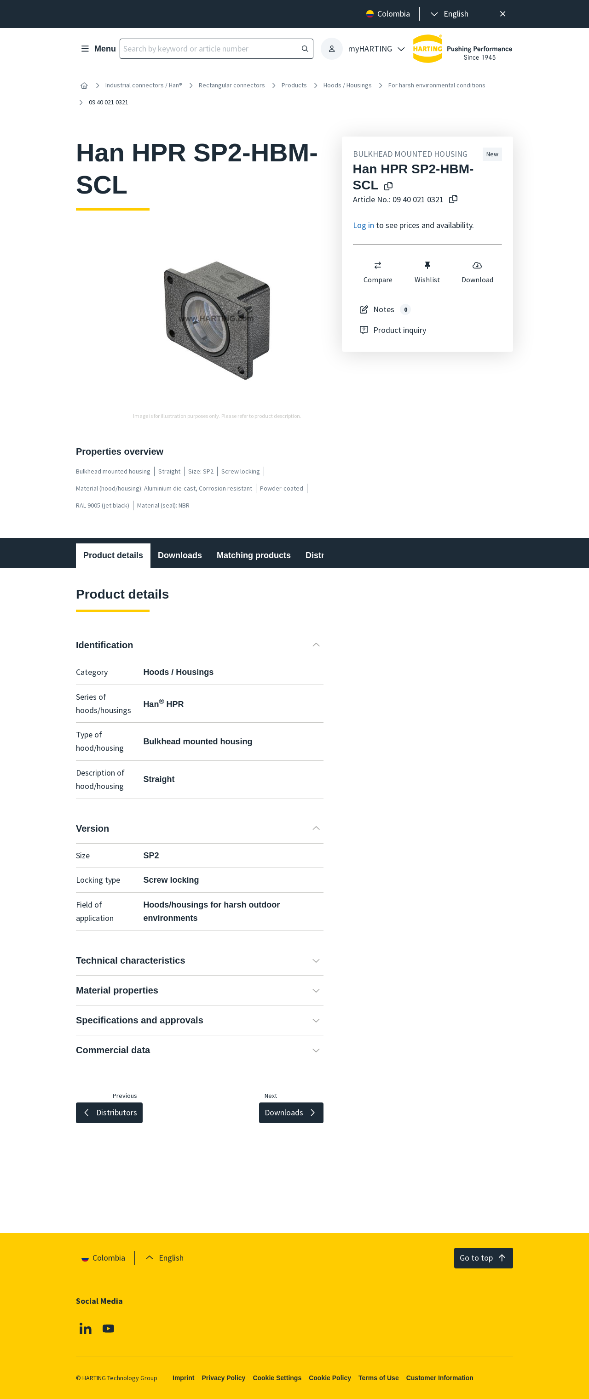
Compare (377, 272)
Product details (113, 555)
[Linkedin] (85, 1328)
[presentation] (448, 14)
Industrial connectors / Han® (143, 85)
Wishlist (427, 272)
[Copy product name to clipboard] (388, 187)
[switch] (378, 265)
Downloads (180, 555)
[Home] (84, 85)
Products (294, 85)
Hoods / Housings (347, 85)
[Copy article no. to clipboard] (453, 199)
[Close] (502, 14)
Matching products (254, 555)
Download (477, 272)
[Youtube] (108, 1328)
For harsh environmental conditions (436, 85)
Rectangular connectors (232, 85)
